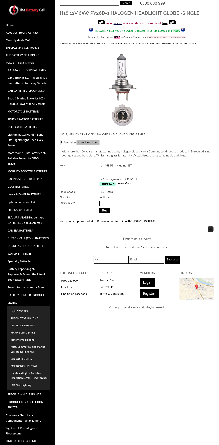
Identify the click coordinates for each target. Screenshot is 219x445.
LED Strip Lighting (21, 385)
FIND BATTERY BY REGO (21, 441)
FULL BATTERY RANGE (20, 63)
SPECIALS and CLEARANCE (22, 47)
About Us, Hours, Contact (22, 32)
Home (10, 25)
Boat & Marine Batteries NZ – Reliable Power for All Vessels (26, 101)
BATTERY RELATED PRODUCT (26, 295)
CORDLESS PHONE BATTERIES (26, 246)
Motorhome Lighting (22, 339)
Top (210, 229)
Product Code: (68, 191)
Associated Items (88, 142)
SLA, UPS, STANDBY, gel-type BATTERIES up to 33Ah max (26, 220)
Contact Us (106, 287)
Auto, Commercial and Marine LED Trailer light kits (28, 349)
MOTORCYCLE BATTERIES (24, 111)
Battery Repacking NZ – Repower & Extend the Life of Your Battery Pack (26, 274)
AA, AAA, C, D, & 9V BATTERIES (27, 70)
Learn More (124, 183)
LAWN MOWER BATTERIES (24, 194)
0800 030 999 (152, 3)
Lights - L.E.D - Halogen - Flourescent (21, 430)
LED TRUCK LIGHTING (23, 325)
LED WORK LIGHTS (21, 358)
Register (149, 293)
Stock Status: (67, 197)
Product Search (109, 280)
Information (68, 142)
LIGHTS (12, 303)
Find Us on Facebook (74, 294)
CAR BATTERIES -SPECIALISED (26, 91)
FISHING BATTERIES (20, 210)
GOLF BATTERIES (18, 187)
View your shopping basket (76, 221)
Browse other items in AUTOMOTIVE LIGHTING (126, 221)
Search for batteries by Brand (26, 287)
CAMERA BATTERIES (20, 230)
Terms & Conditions (112, 294)
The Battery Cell (136, 307)
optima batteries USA (21, 202)
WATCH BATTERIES (19, 253)
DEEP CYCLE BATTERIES (22, 127)
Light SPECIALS (19, 311)
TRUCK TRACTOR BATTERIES (25, 119)
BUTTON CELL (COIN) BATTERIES (28, 238)
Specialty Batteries (20, 261)
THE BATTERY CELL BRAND (23, 55)
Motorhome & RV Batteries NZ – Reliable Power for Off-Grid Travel (28, 158)
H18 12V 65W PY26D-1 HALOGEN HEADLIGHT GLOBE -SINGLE (164, 43)
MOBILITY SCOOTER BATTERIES (27, 171)
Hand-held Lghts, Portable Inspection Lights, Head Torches (29, 376)
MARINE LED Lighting (23, 332)
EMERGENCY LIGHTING (24, 366)
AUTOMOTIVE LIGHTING (24, 318)
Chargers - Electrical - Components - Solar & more (23, 417)
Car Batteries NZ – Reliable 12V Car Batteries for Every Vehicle (27, 80)
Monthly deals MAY (18, 40)
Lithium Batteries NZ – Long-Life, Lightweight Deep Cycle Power (26, 140)
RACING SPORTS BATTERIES (25, 179)
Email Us (66, 287)
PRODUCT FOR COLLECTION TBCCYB (25, 404)
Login (147, 282)
